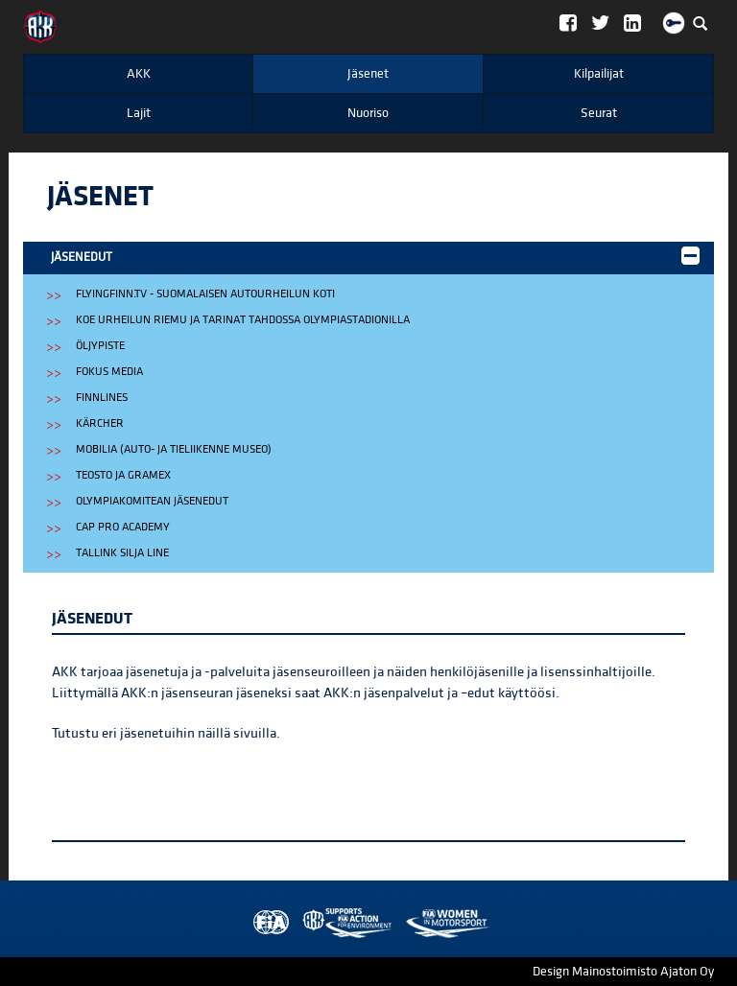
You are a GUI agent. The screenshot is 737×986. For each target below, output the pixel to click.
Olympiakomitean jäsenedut (152, 501)
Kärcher (100, 423)
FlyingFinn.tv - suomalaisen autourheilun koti (205, 294)
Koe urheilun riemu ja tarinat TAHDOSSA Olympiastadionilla (243, 320)
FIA (267, 923)
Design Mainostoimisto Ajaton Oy (623, 971)
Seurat (599, 113)
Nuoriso (368, 113)
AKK (139, 73)
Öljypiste (100, 346)
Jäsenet (368, 73)
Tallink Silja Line (122, 553)
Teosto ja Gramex (123, 475)
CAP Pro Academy (123, 527)
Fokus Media (109, 371)
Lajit (139, 113)
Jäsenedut (375, 255)
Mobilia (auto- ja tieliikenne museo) (174, 449)
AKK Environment (305, 923)
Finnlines (102, 397)
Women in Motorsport (342, 923)
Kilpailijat (599, 73)
